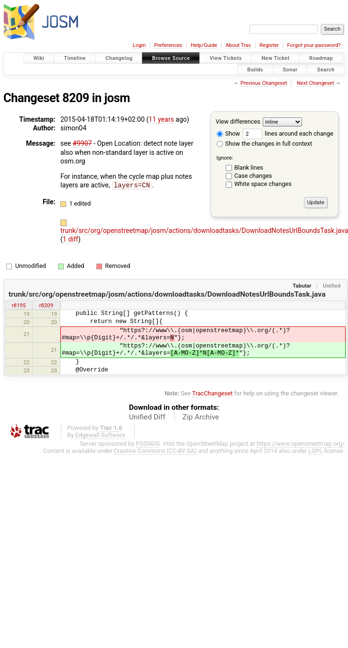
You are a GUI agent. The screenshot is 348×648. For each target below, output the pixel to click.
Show (228, 133)
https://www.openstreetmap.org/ (300, 443)
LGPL (315, 450)
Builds (255, 69)
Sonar (290, 69)
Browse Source (171, 58)
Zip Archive (201, 416)
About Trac (238, 45)
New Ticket (275, 58)
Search (326, 69)
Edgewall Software (100, 434)
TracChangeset (212, 392)
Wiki (39, 58)
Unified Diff (147, 416)
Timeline (75, 58)
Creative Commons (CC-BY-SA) (155, 450)
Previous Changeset (263, 83)
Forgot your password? (314, 45)
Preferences (168, 45)
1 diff (71, 239)
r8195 (18, 304)
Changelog (118, 58)
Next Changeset (315, 83)
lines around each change (288, 133)
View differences (238, 121)
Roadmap (321, 58)
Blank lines (248, 167)
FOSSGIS (148, 443)
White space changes (263, 183)
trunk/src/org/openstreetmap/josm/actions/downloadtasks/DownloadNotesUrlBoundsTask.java (167, 293)
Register (268, 45)
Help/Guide (204, 45)
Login (139, 45)
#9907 (82, 143)
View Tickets (225, 58)
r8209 (46, 304)
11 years (161, 119)
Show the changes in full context (264, 143)
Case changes (253, 175)
